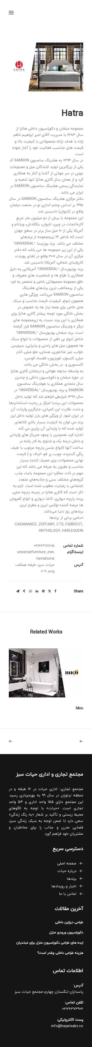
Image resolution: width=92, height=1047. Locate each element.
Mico (79, 708)
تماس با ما (67, 894)
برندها (71, 878)
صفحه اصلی (66, 863)
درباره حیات (66, 871)
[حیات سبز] (73, 13)
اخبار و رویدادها (63, 886)
